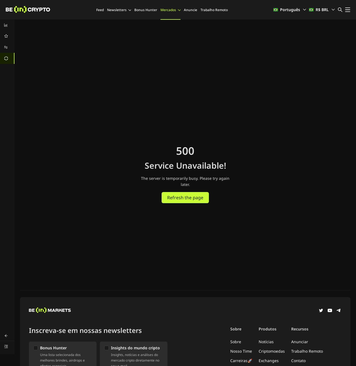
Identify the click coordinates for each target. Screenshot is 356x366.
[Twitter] (321, 311)
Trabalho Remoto (214, 10)
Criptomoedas (272, 351)
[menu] (7, 41)
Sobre (235, 341)
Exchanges (269, 360)
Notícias (266, 341)
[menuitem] (7, 25)
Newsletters (119, 10)
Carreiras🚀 (241, 360)
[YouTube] (330, 311)
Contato (298, 360)
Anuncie (190, 10)
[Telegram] (339, 311)
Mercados (170, 10)
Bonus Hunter (145, 10)
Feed (100, 10)
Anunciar (299, 341)
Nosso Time (241, 351)
